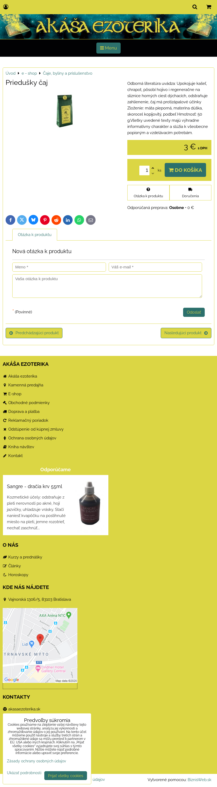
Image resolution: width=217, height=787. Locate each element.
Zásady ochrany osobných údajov (36, 761)
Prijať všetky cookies (65, 775)
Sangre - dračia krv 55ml (34, 486)
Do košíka (185, 170)
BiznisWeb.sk (199, 779)
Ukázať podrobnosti (24, 773)
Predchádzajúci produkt (34, 332)
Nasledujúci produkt (186, 332)
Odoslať (194, 312)
